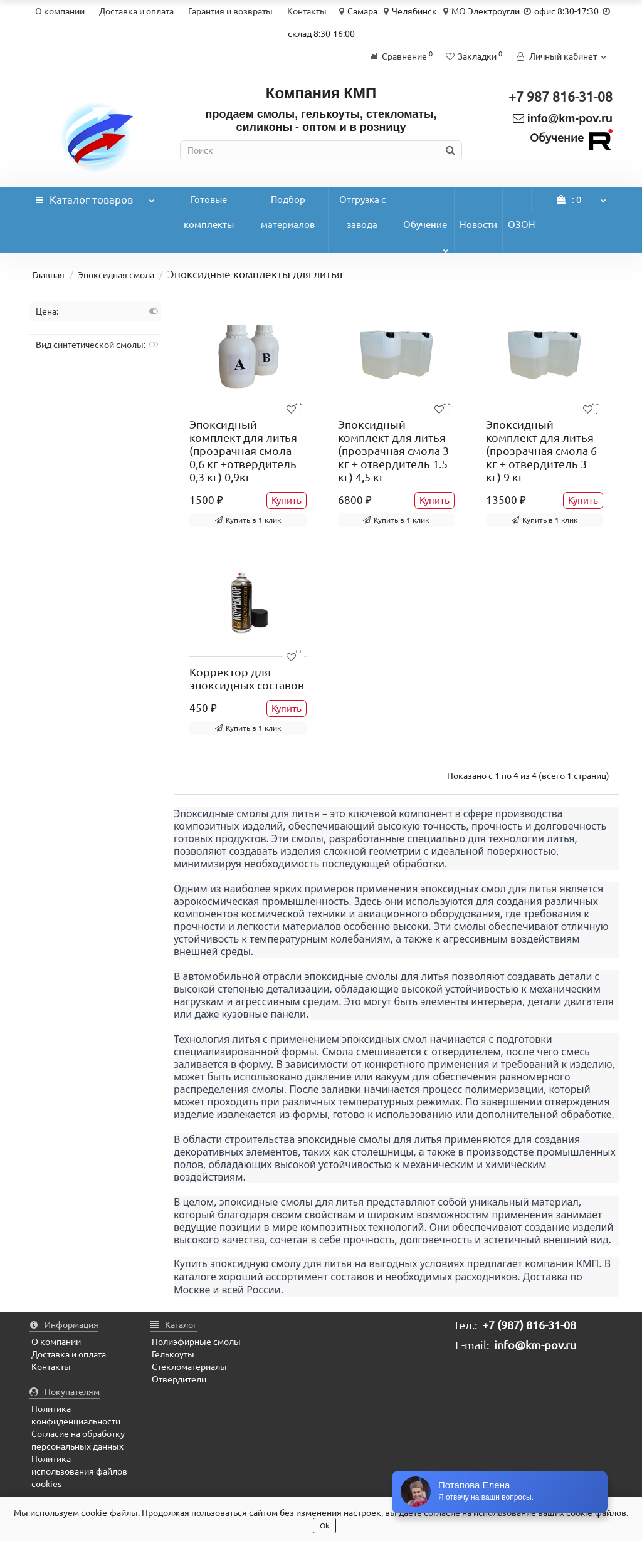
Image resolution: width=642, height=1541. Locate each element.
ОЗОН (521, 224)
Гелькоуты (173, 1354)
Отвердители (179, 1379)
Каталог (95, 196)
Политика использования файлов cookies (79, 1471)
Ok (324, 1526)
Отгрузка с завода (362, 212)
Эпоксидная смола (116, 275)
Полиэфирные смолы (196, 1342)
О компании (60, 11)
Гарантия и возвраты (230, 11)
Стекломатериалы (189, 1367)
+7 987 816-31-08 (560, 96)
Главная (49, 275)
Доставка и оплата (136, 11)
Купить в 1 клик (248, 520)
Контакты (307, 11)
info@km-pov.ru (563, 118)
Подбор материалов (288, 212)
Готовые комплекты (209, 212)
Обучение (426, 236)
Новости (478, 224)
